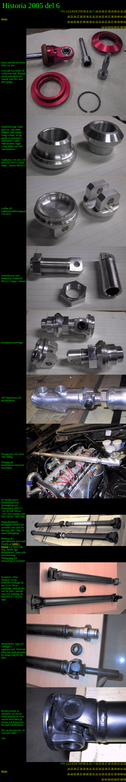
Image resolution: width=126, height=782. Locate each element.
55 (106, 21)
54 (103, 21)
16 (103, 11)
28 (81, 16)
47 (81, 21)
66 (115, 27)
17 (106, 11)
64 (109, 27)
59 (118, 21)
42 (125, 16)
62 (103, 27)
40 (118, 16)
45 (75, 21)
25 (72, 16)
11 (87, 11)
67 (118, 27)
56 (109, 21)
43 (68, 21)
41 (121, 16)
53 (100, 21)
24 (68, 16)
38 (112, 16)
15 (100, 11)
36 (106, 16)
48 (84, 21)
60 (121, 21)
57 (112, 21)
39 (115, 16)
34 (100, 16)
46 (78, 21)
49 (87, 21)
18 (109, 11)
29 (84, 16)
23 (125, 11)
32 (93, 16)
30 (87, 16)
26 (75, 16)
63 (106, 27)
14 (96, 11)
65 (112, 27)
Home (4, 19)
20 (115, 11)
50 (90, 21)
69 (125, 27)
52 (96, 21)
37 (109, 16)
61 (125, 21)
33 (96, 16)
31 (90, 16)
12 (90, 11)
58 (115, 21)
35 (103, 16)
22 (121, 11)
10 (84, 11)
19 (112, 11)
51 (93, 21)
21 (118, 11)
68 (121, 27)
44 (72, 21)
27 (78, 16)
